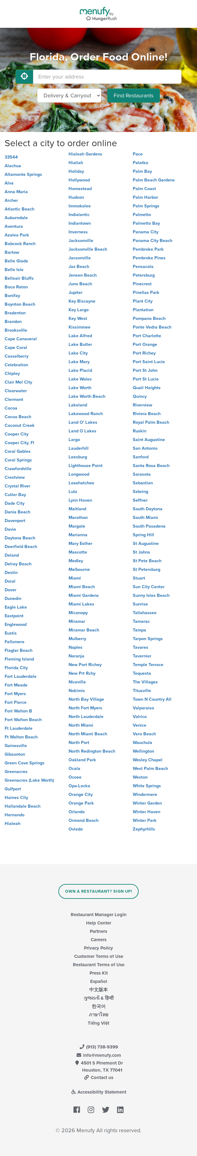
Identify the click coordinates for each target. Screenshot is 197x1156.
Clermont (14, 399)
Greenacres (16, 771)
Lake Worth (80, 387)
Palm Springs (146, 206)
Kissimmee (79, 327)
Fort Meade (16, 685)
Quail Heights (147, 387)
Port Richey (144, 353)
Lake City (78, 353)
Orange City (81, 794)
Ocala (74, 768)
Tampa (139, 630)
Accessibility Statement (99, 1092)
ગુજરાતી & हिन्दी (99, 998)
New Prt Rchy (82, 673)
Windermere (145, 794)
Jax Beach (79, 266)
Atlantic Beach (19, 209)
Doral (10, 581)
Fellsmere (14, 641)
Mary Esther (80, 543)
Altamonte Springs (23, 174)
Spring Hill (143, 535)
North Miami (81, 725)
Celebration (16, 365)
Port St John (145, 370)
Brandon (13, 321)
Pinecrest (142, 284)
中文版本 (98, 989)
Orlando (77, 811)
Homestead (80, 188)
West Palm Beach (150, 768)
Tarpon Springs (148, 638)
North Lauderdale (86, 716)
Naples (75, 647)
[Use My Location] (24, 77)
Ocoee (75, 777)
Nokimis (77, 690)
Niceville (77, 682)
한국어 (99, 1006)
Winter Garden (147, 803)
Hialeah (12, 823)
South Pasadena (149, 526)
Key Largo (79, 309)
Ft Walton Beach (21, 737)
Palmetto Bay (146, 223)
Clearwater (16, 390)
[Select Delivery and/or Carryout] (69, 95)
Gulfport (13, 789)
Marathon (78, 517)
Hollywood (79, 180)
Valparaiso (143, 708)
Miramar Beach (84, 630)
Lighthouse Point (86, 465)
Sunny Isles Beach (151, 595)
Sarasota (142, 474)
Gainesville (16, 745)
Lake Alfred (80, 335)
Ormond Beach (83, 820)
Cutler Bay (15, 494)
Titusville (142, 690)
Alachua (13, 165)
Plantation (143, 309)
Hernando (14, 815)
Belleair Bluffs (19, 278)
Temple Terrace (148, 664)
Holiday (76, 171)
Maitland (77, 509)
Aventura (14, 226)
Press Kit (99, 973)
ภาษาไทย (98, 1015)
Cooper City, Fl (19, 442)
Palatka (140, 162)
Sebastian (143, 483)
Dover (10, 590)
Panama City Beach (152, 240)
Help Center (98, 923)
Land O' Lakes (83, 422)
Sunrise (140, 604)
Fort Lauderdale (20, 676)
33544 (11, 157)
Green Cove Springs (24, 763)
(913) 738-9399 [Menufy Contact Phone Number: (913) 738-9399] (98, 1047)
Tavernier (142, 656)
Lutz (73, 491)
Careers (99, 939)
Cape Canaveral (21, 339)
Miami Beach (82, 586)
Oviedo (76, 829)
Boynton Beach (20, 304)
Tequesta (142, 673)
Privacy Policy (98, 948)
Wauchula (142, 742)
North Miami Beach (88, 734)
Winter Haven (146, 811)
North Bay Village (86, 699)
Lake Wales (80, 379)
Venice (139, 725)
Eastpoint (14, 615)
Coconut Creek (20, 425)
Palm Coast (144, 188)
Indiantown (80, 223)
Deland (12, 555)
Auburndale (16, 217)
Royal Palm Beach (151, 422)
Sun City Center (149, 586)
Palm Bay (142, 171)
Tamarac (141, 621)
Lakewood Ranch (86, 413)
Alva (9, 183)
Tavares (140, 647)
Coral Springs (18, 460)
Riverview (142, 405)
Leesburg (78, 457)
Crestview (15, 477)
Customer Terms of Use (98, 956)
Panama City (145, 232)
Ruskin (139, 431)
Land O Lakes (82, 431)
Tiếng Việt (98, 1023)
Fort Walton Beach (23, 719)
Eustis (11, 633)
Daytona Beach (20, 538)
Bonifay (12, 295)
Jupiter (75, 292)
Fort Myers (15, 693)
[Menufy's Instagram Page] (91, 1110)
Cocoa (11, 408)
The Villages (145, 682)
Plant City (143, 301)
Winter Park (145, 820)
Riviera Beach (147, 413)
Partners (98, 931)
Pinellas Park (146, 292)
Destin (11, 572)
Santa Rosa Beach (151, 465)
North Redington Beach (92, 751)
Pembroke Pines (149, 258)
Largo (74, 439)
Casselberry (16, 356)
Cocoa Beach (18, 416)
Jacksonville (81, 240)
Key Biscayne (82, 301)
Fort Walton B (18, 711)
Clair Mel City (18, 382)
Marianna (78, 535)
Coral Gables (18, 451)
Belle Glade (16, 261)
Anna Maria (16, 191)
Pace (138, 154)
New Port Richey (85, 664)
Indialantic (79, 214)
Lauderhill (79, 448)
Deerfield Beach (21, 546)
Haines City (16, 797)
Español (98, 981)
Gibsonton (15, 754)
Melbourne (79, 569)
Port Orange (145, 344)
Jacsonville (80, 258)
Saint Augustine (149, 439)
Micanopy (78, 612)
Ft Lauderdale (18, 728)
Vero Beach (144, 734)
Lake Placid (80, 370)
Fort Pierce (16, 702)
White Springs (147, 785)
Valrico (140, 716)
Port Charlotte (147, 335)
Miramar (77, 621)
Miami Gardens (84, 595)
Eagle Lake (16, 607)
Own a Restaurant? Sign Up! (98, 891)
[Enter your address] (107, 77)
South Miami (145, 517)
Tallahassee (145, 612)
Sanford (141, 457)
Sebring (140, 491)
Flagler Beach (18, 650)
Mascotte (78, 552)
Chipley (12, 373)
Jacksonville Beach (88, 249)
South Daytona (147, 509)
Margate (77, 526)
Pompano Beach (149, 318)
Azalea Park (17, 235)
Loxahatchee (81, 483)
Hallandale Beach (22, 806)
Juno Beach (80, 284)
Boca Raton (16, 287)
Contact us (98, 1077)
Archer (11, 200)
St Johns (141, 552)
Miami (75, 578)
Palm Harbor (145, 197)
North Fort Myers (85, 708)
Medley (76, 560)
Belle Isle (14, 269)
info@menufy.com (98, 1055)
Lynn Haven (80, 500)
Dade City (14, 503)
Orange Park (81, 803)
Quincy (140, 396)
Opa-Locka (79, 785)
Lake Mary (79, 361)
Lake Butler (80, 344)
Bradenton (15, 313)
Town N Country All (152, 699)
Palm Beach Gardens (154, 180)
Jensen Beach (83, 275)
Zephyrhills (144, 829)
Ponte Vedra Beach (152, 327)
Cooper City (16, 434)
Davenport (15, 520)
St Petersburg (146, 569)
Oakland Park (82, 760)
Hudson (76, 197)
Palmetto (142, 214)
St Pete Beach (147, 560)
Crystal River (17, 486)
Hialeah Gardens (85, 154)
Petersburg (144, 275)
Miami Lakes (81, 604)
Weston (140, 777)
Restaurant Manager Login (99, 914)
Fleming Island (19, 659)
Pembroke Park (148, 249)
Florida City (16, 667)
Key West (78, 318)
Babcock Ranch (20, 243)
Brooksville (16, 330)
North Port (79, 742)
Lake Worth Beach (87, 396)
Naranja (76, 656)
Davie (10, 529)
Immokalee (80, 206)
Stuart (139, 578)
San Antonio (145, 448)
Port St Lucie (146, 379)
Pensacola (143, 266)
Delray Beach (18, 564)
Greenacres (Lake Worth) (29, 780)
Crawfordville (18, 468)
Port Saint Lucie (149, 361)
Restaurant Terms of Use (98, 964)
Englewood (16, 624)
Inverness (78, 232)
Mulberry (77, 638)
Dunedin (13, 598)
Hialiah (76, 162)
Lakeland (78, 405)
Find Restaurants (133, 95)
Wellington (143, 751)
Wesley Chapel (147, 760)
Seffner (140, 500)
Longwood (79, 474)
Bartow (12, 252)
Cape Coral (16, 347)
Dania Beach (17, 512)
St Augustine (146, 543)
